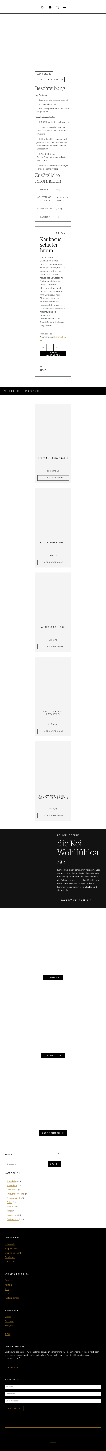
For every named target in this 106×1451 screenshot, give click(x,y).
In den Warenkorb (53, 354)
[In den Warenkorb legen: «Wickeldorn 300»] (53, 646)
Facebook (9, 1321)
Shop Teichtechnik (13, 1253)
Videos (8, 1317)
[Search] (42, 7)
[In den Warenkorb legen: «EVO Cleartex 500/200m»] (53, 731)
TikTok (7, 1334)
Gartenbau (9, 1261)
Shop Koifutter (11, 1248)
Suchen (54, 1163)
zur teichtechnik (53, 1133)
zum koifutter (53, 1055)
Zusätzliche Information (50, 79)
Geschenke (10, 1257)
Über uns (9, 1280)
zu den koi (53, 977)
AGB (7, 1294)
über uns (13, 1367)
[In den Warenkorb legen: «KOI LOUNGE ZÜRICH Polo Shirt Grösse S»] (53, 815)
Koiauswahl (10, 1244)
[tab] (44, 74)
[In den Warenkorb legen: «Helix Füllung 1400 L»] (53, 478)
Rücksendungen (12, 1298)
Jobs (7, 1289)
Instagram (9, 1325)
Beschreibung (44, 74)
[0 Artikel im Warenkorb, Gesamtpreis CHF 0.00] (57, 7)
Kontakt (8, 1285)
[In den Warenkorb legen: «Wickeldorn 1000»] (53, 562)
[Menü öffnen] (64, 7)
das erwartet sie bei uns (76, 899)
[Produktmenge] (50, 347)
